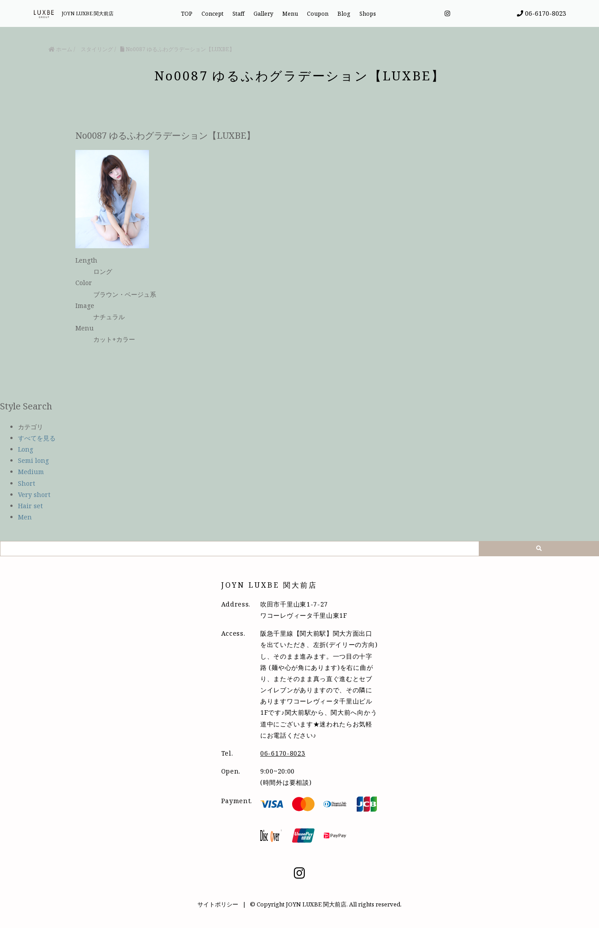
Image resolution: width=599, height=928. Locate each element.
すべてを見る (37, 438)
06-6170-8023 (541, 13)
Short (26, 483)
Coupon (317, 14)
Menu (290, 14)
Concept (212, 14)
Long (25, 449)
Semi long (33, 460)
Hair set (30, 505)
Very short (34, 494)
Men (25, 517)
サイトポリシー (217, 904)
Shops (367, 14)
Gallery (263, 14)
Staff (238, 14)
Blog (343, 14)
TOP (186, 14)
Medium (31, 471)
